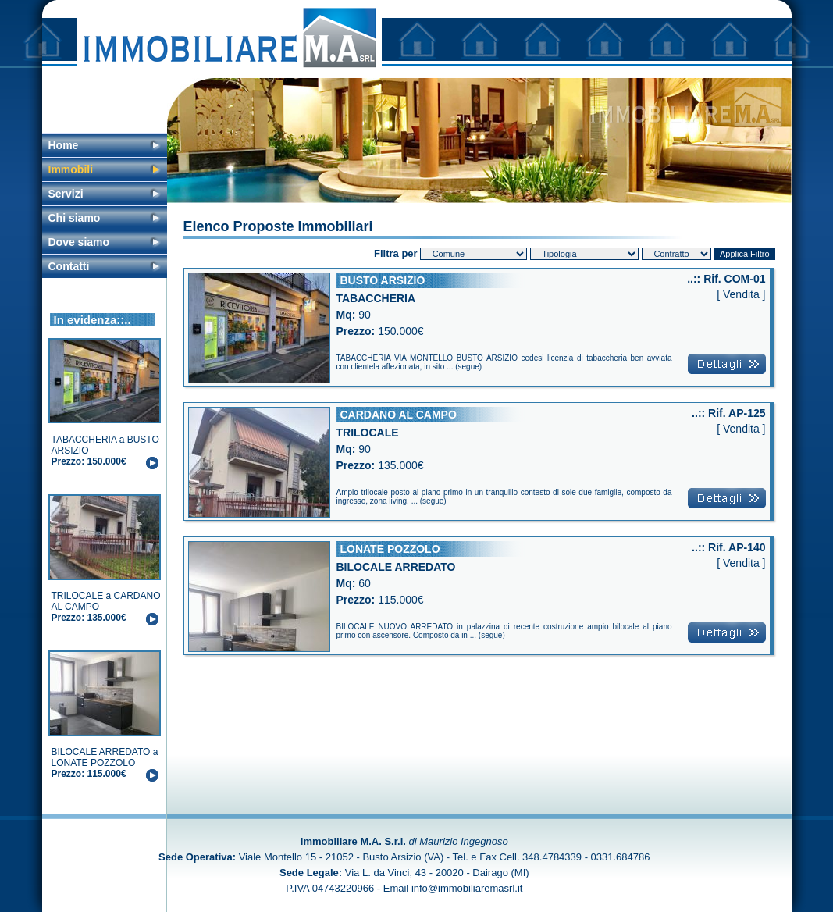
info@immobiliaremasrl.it (467, 888)
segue (468, 366)
